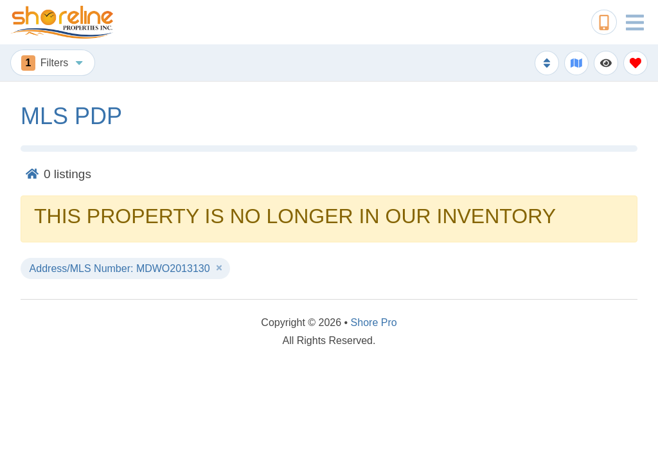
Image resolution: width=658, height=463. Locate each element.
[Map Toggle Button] (576, 63)
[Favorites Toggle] (635, 63)
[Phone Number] (604, 22)
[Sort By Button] (547, 63)
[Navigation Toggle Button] (635, 22)
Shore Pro (374, 322)
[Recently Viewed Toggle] (606, 63)
